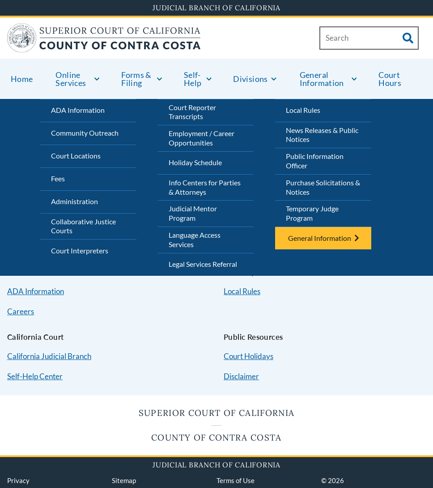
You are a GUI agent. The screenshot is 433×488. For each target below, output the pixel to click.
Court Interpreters (79, 250)
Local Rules (303, 110)
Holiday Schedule (195, 162)
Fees (58, 178)
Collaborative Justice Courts (83, 226)
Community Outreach (85, 132)
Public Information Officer (315, 161)
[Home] (104, 47)
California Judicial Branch (49, 356)
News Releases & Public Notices (322, 135)
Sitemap (124, 480)
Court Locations (76, 155)
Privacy (18, 480)
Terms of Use (235, 480)
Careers (20, 311)
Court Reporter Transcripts (192, 112)
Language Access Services (195, 239)
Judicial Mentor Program (193, 213)
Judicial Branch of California (216, 7)
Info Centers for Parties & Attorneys (205, 187)
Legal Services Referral (203, 264)
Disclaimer (241, 376)
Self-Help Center (35, 376)
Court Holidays (248, 356)
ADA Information (78, 110)
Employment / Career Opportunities (201, 138)
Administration (74, 201)
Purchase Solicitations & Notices (323, 187)
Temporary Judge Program (312, 213)
